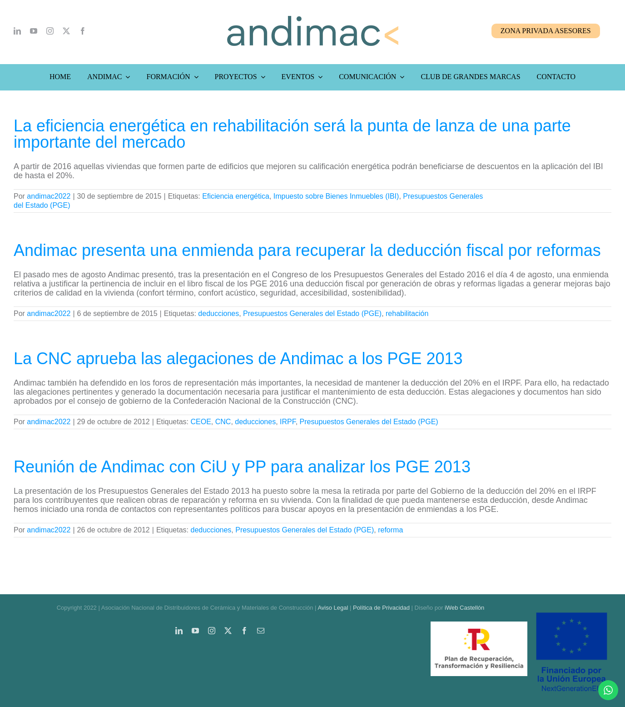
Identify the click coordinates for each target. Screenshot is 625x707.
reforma (390, 530)
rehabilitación (407, 313)
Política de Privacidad (381, 607)
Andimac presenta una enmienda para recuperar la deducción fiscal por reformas (307, 250)
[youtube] (33, 31)
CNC (223, 422)
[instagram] (50, 31)
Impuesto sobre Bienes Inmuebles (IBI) (336, 196)
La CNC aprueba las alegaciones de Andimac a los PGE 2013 (238, 358)
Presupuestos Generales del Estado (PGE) (312, 313)
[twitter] (66, 31)
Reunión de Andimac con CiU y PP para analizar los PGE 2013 (242, 466)
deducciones (218, 313)
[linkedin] (17, 31)
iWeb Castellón (464, 607)
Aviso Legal (332, 607)
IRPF (288, 422)
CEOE (200, 422)
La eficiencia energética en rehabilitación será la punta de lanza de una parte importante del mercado (292, 133)
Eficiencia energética (235, 196)
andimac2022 (48, 196)
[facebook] (82, 31)
